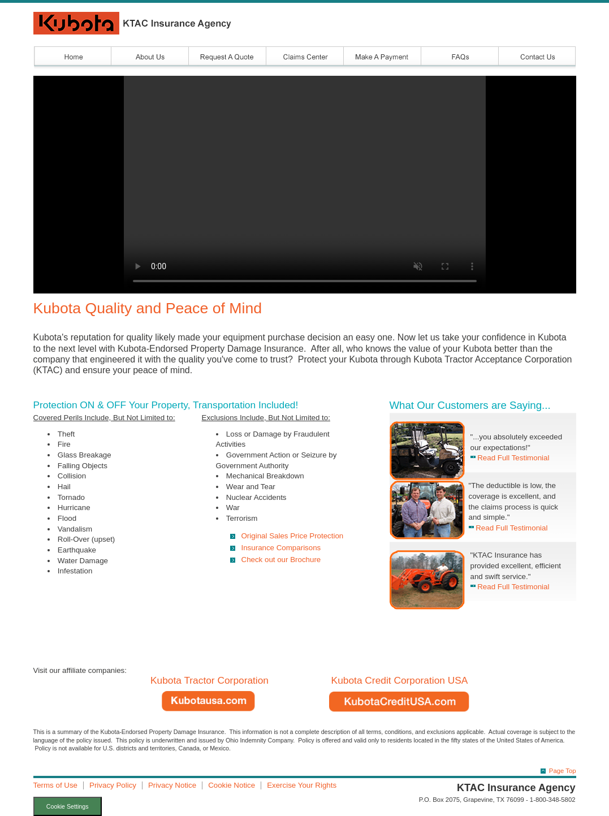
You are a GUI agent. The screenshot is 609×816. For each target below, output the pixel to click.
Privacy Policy (112, 785)
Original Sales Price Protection (292, 536)
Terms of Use (55, 785)
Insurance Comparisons (281, 547)
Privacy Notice (172, 785)
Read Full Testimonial (510, 458)
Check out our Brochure (281, 559)
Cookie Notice (231, 785)
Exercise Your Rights (301, 785)
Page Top (562, 770)
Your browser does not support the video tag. (305, 184)
